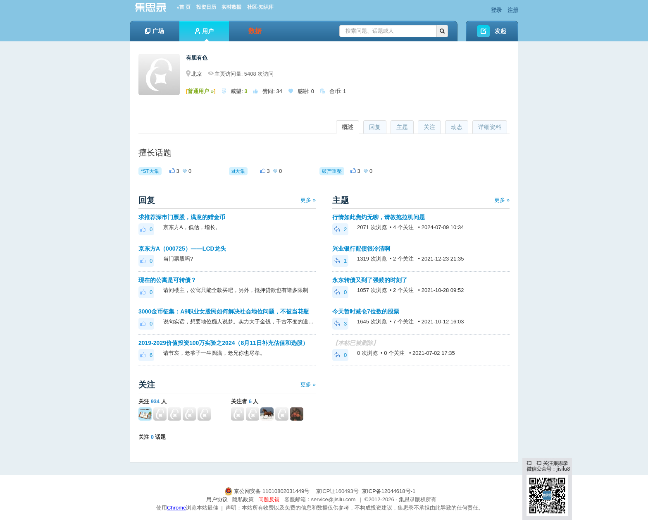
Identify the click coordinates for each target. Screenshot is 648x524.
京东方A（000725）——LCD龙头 (182, 248)
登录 (496, 10)
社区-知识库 (260, 7)
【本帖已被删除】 (355, 343)
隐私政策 (243, 499)
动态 (456, 127)
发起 (500, 31)
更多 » (308, 200)
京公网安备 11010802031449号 (267, 491)
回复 (375, 127)
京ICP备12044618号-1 (388, 491)
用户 (204, 34)
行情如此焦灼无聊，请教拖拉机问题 (378, 217)
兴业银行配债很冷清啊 (361, 248)
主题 (402, 127)
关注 (429, 127)
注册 (512, 10)
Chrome (176, 508)
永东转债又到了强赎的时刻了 (369, 280)
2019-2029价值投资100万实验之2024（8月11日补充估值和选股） (223, 343)
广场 (154, 31)
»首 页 (184, 7)
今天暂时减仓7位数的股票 (365, 311)
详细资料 (489, 127)
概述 (347, 127)
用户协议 (217, 499)
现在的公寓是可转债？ (167, 280)
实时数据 (231, 7)
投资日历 (206, 7)
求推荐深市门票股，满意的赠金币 (181, 217)
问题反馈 (269, 499)
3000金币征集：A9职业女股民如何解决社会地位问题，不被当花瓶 (223, 311)
